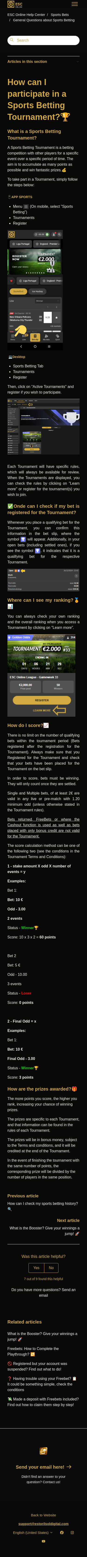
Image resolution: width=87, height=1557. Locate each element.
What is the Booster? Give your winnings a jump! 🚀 (42, 1336)
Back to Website (43, 1515)
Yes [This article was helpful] (36, 1268)
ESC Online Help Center (26, 15)
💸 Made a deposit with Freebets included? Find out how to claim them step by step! (43, 1402)
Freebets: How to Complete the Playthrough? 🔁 (33, 1351)
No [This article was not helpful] (51, 1268)
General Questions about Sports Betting (43, 20)
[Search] (43, 40)
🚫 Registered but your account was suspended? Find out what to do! (37, 1366)
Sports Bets (60, 15)
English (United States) (33, 1533)
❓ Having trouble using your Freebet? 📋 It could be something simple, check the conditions (42, 1384)
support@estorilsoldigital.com (43, 1524)
